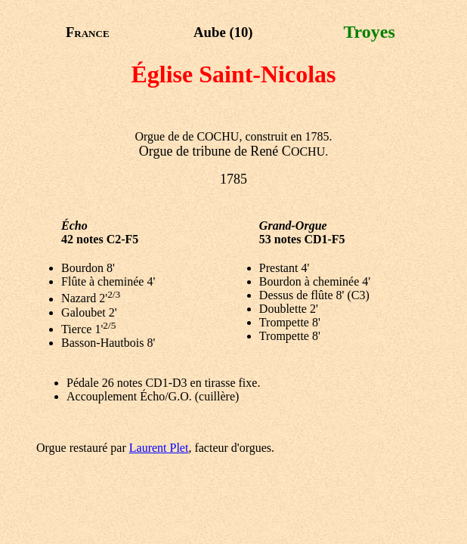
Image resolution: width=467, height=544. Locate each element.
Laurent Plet (159, 447)
